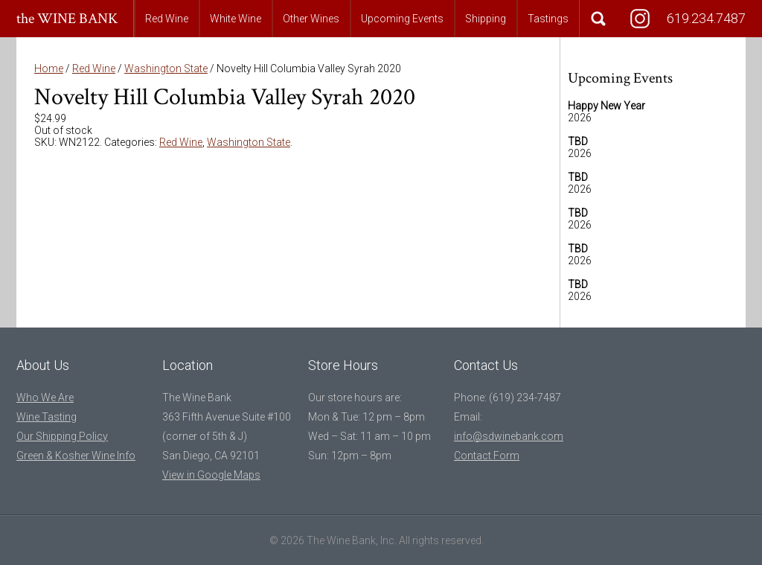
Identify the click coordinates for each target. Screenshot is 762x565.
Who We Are (45, 397)
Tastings (548, 19)
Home (48, 68)
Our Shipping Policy (62, 436)
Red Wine (166, 19)
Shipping (485, 19)
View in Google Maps (211, 475)
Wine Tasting (46, 417)
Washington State (166, 68)
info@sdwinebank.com (508, 436)
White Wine (235, 19)
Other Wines (311, 19)
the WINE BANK (67, 18)
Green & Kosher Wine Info (75, 456)
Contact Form (486, 456)
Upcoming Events (402, 19)
